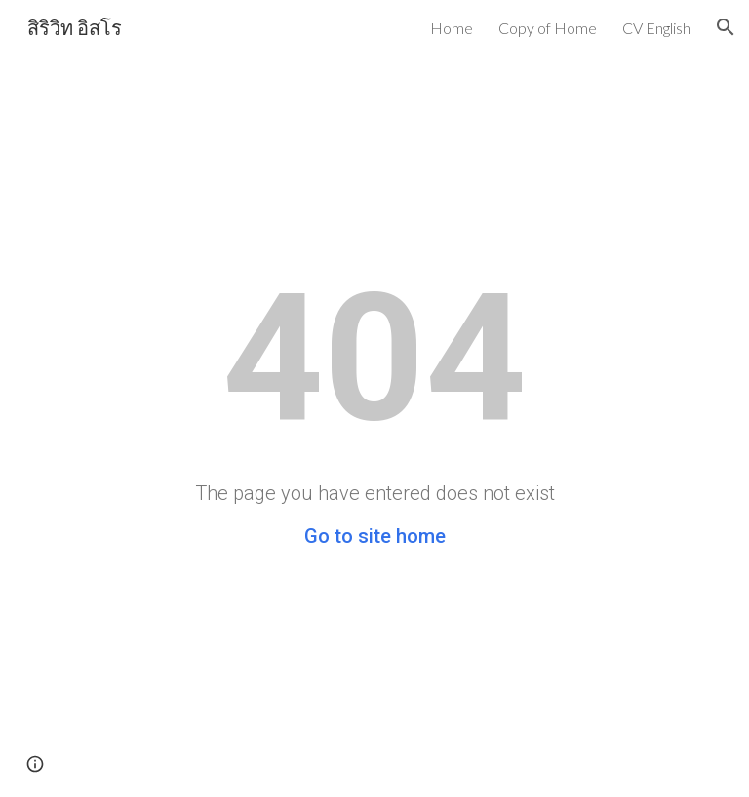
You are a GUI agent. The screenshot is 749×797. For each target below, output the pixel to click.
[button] (725, 27)
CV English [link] (656, 28)
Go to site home (375, 536)
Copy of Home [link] (547, 28)
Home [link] (451, 28)
